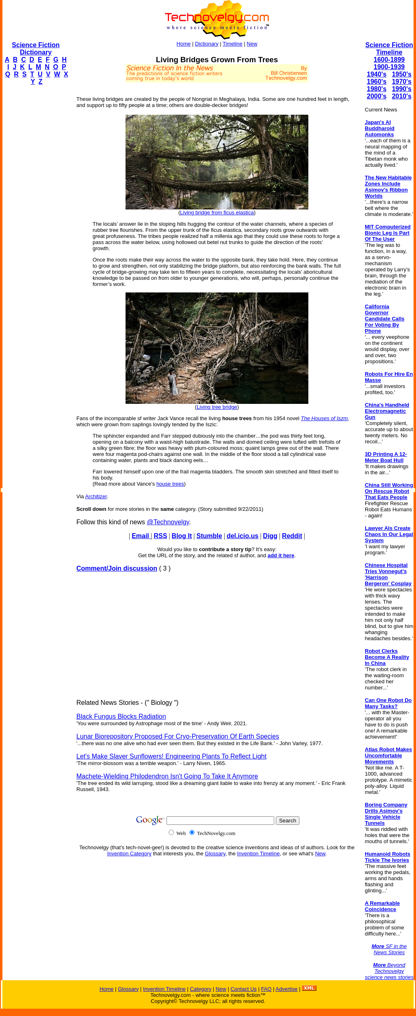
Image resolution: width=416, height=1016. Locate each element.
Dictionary (207, 44)
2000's (376, 96)
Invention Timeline (258, 853)
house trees (170, 484)
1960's (376, 81)
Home (184, 44)
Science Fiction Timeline (389, 48)
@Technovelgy (168, 522)
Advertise (286, 989)
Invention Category (129, 853)
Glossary (215, 853)
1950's (402, 74)
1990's (402, 88)
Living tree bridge (217, 407)
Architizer (95, 496)
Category (200, 989)
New (252, 44)
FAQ (266, 989)
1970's (402, 81)
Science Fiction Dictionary (35, 48)
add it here (281, 555)
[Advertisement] (34, 214)
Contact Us (243, 989)
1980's (376, 88)
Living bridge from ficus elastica (217, 212)
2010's (402, 96)
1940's (376, 74)
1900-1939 (389, 66)
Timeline (233, 44)
